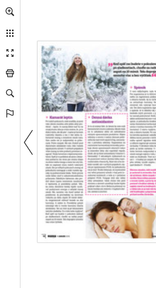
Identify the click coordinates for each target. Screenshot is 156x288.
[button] (10, 12)
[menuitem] (10, 22)
